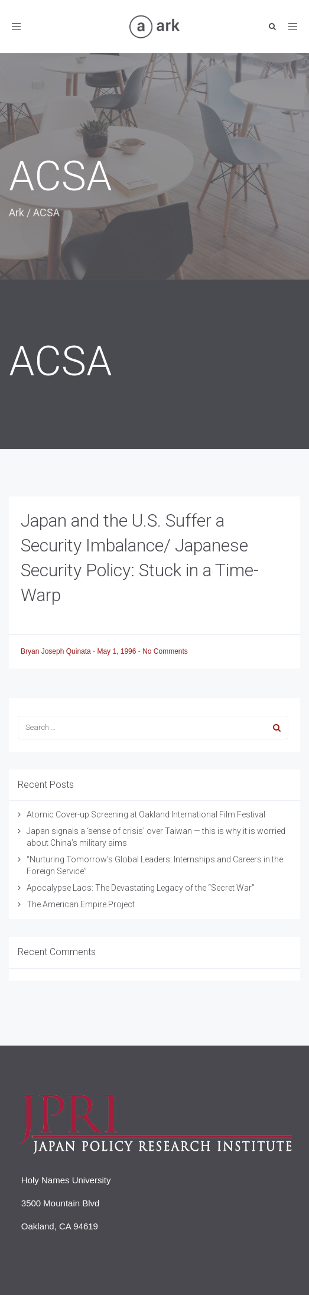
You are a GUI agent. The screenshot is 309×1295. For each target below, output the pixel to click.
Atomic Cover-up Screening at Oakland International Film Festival (146, 814)
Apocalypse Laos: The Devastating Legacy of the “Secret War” (141, 887)
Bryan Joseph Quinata (57, 651)
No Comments (165, 651)
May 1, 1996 (117, 651)
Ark (16, 212)
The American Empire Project (81, 904)
